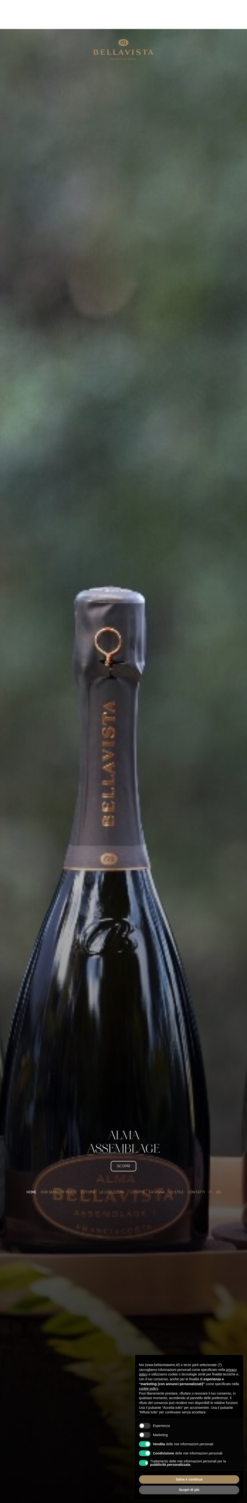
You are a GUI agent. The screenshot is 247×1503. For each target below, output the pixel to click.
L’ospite (138, 1168)
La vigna (157, 1168)
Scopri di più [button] (189, 1490)
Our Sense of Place (58, 1168)
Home (31, 1168)
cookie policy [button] (148, 1388)
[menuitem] (210, 1168)
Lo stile (176, 1168)
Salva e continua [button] (189, 1479)
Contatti (196, 1168)
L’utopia (88, 1168)
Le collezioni (113, 1168)
